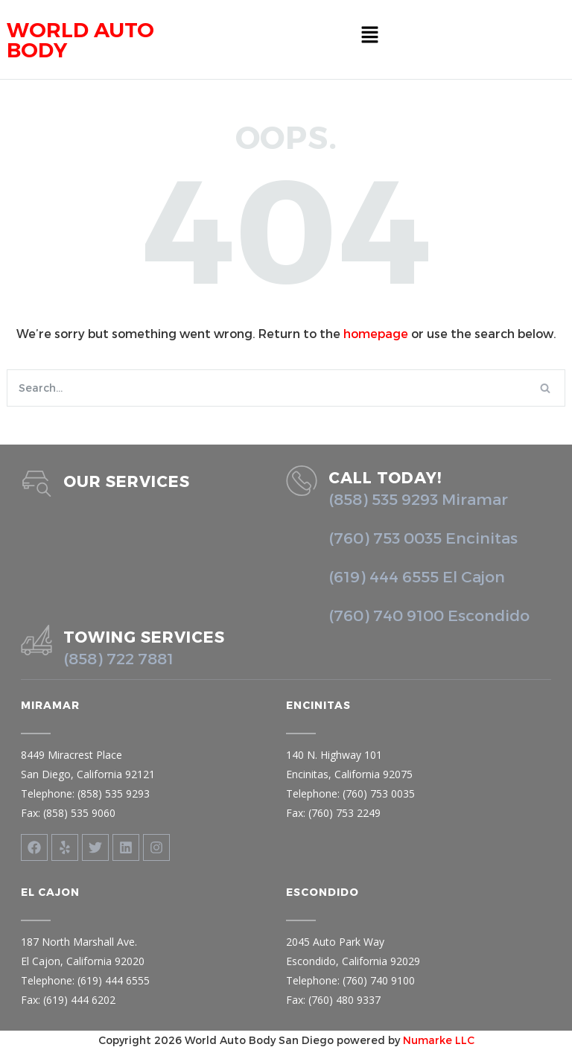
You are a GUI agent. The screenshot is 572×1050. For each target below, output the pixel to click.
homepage (375, 333)
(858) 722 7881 (118, 658)
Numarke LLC (438, 1040)
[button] (369, 35)
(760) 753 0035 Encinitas (423, 537)
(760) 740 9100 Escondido (429, 614)
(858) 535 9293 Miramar (418, 498)
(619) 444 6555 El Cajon (416, 576)
